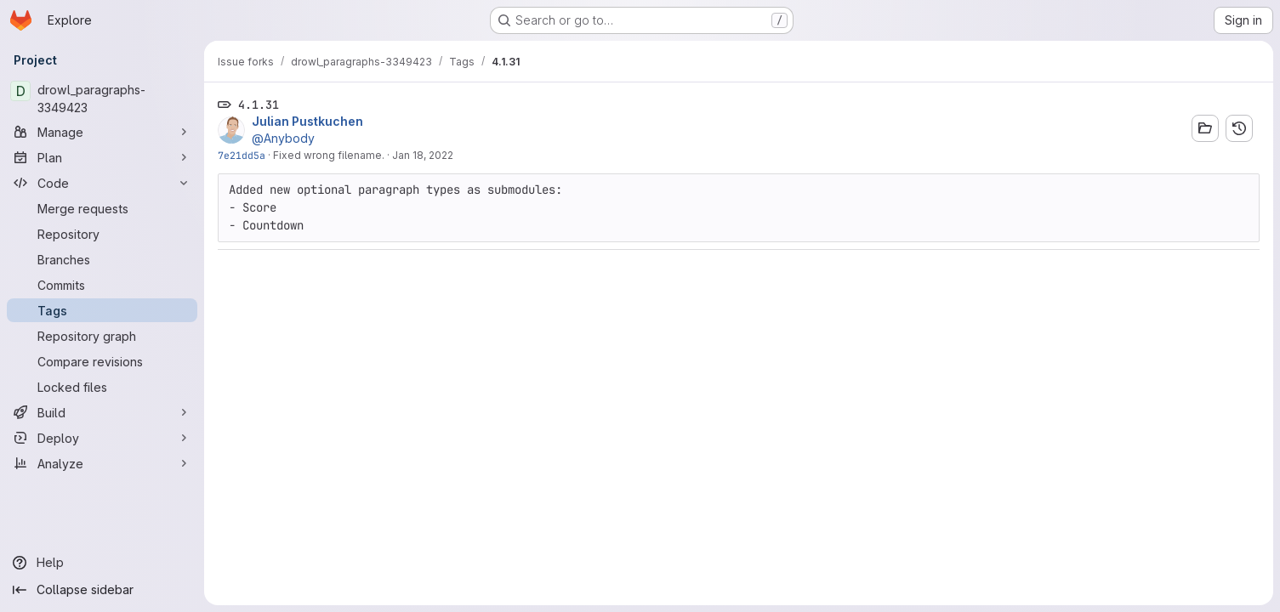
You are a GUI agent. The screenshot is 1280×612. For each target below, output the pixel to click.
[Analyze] (102, 463)
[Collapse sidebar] (102, 590)
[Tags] (102, 310)
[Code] (102, 183)
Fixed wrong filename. (328, 155)
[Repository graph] (102, 336)
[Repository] (102, 234)
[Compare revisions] (102, 361)
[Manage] (102, 132)
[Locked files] (102, 387)
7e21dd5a (241, 155)
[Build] (102, 412)
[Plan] (102, 157)
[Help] (102, 563)
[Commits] (102, 285)
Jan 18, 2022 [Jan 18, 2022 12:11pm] (422, 155)
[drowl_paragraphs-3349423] (102, 98)
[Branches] (102, 259)
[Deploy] (102, 438)
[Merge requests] (102, 208)
